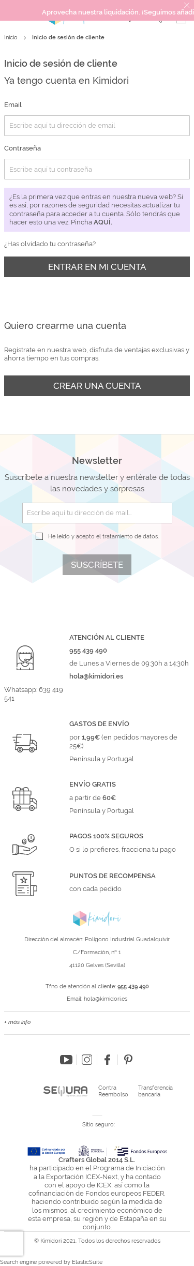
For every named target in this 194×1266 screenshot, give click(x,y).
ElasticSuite (87, 1262)
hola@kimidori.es (105, 999)
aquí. (103, 222)
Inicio (11, 37)
